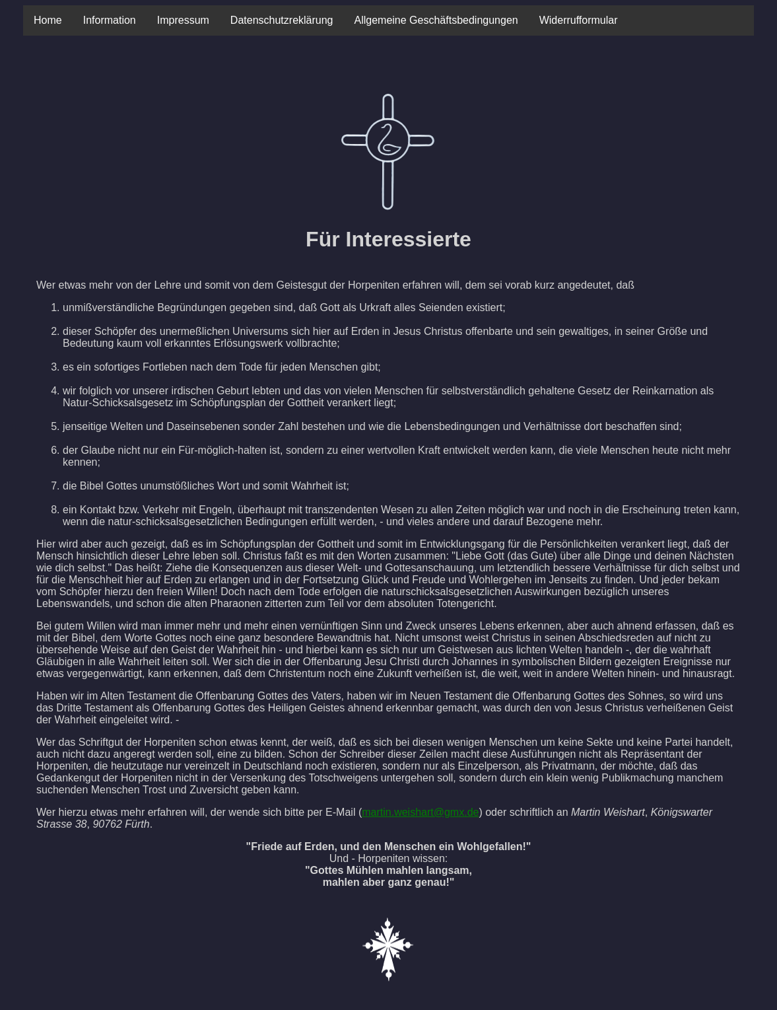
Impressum (183, 20)
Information (109, 20)
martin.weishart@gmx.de (420, 812)
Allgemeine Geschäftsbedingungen (436, 20)
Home (48, 20)
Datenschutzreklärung (281, 20)
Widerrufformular (578, 20)
